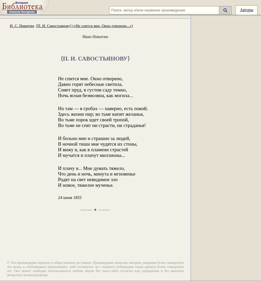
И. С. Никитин (22, 26)
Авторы (246, 10)
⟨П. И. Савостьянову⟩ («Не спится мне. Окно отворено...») (84, 26)
